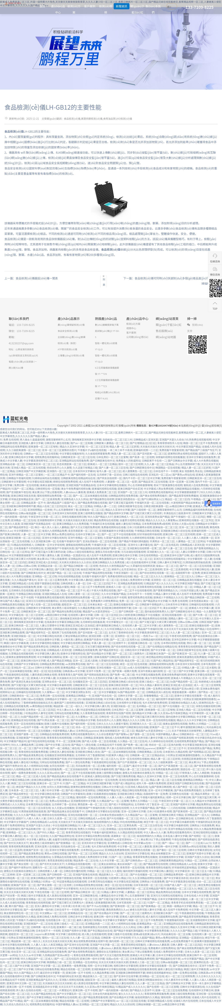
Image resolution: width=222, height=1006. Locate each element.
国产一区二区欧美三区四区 (24, 797)
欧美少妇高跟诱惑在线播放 (101, 794)
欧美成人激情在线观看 (97, 776)
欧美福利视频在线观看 (104, 488)
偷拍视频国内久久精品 (106, 822)
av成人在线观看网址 (138, 667)
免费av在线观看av (59, 801)
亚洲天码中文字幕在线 (93, 843)
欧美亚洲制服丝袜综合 (150, 979)
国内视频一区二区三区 (121, 941)
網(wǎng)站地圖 (166, 337)
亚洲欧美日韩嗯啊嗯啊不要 (21, 506)
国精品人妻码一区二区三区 (183, 618)
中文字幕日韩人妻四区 (41, 569)
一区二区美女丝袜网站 (103, 864)
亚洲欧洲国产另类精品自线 (81, 485)
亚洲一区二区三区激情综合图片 (59, 450)
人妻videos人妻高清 (74, 492)
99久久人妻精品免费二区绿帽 (27, 744)
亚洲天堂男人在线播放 (47, 846)
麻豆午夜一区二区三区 (36, 801)
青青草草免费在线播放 (145, 857)
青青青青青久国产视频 (70, 674)
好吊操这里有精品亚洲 (21, 499)
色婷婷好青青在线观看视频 (31, 860)
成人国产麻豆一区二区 (185, 787)
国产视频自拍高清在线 (96, 674)
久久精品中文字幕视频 (204, 801)
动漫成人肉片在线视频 (204, 997)
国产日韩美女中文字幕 (180, 460)
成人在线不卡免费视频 (91, 481)
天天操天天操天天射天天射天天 (157, 446)
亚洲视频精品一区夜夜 (40, 509)
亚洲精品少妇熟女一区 (43, 881)
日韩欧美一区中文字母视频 (49, 544)
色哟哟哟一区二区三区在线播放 (33, 730)
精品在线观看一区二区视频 (75, 969)
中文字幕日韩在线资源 (49, 636)
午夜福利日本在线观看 (102, 523)
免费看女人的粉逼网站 (128, 460)
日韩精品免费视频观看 (52, 664)
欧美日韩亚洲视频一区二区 (123, 685)
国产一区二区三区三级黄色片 (128, 653)
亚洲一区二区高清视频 (150, 569)
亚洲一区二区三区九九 (106, 758)
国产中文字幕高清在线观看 (180, 881)
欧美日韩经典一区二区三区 (15, 878)
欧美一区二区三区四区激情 (78, 657)
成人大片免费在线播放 (206, 460)
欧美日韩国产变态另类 (90, 839)
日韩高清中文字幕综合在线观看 (102, 811)
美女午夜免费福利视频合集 (76, 488)
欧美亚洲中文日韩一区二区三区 (24, 983)
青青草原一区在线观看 (132, 867)
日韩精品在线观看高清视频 (142, 969)
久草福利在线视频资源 (142, 566)
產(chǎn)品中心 (58, 9)
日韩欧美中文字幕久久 (204, 513)
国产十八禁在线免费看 (78, 762)
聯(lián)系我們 (153, 9)
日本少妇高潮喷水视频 (139, 527)
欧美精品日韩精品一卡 (78, 695)
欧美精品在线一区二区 (80, 913)
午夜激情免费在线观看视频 (49, 597)
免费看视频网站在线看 (113, 527)
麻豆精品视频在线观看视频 (161, 657)
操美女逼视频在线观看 (52, 485)
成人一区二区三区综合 (36, 836)
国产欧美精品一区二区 (68, 843)
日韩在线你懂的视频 (75, 871)
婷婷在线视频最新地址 (158, 972)
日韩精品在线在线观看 (65, 629)
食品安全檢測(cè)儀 (68, 331)
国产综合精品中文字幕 (98, 653)
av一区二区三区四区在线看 (131, 1000)
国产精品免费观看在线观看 (92, 502)
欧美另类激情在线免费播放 (192, 657)
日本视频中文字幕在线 (128, 702)
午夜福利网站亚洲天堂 (207, 822)
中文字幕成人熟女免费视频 (158, 488)
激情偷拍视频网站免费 (78, 544)
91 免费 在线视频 (9, 439)
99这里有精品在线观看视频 (95, 709)
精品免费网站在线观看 (106, 520)
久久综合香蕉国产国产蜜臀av (112, 734)
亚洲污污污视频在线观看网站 (170, 559)
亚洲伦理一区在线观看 (208, 993)
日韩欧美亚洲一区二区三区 (41, 464)
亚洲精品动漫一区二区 (12, 464)
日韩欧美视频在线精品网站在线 (78, 478)
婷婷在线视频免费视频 (65, 481)
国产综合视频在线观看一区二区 (156, 573)
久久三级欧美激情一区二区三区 (23, 450)
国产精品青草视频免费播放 (183, 495)
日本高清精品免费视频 (142, 958)
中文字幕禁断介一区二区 (27, 530)
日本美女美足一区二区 (100, 604)
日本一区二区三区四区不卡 (101, 583)
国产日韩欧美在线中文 (102, 460)
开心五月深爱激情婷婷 (201, 776)
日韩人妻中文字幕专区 (169, 562)
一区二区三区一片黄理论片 (56, 990)
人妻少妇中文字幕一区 (52, 790)
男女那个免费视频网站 (12, 825)
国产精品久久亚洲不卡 (142, 990)
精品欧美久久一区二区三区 (114, 874)
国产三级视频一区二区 (143, 509)
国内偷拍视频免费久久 (157, 611)
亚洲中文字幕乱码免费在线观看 (92, 836)
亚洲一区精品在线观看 (93, 748)
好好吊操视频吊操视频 (149, 534)
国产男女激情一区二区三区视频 (54, 885)
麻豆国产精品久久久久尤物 (31, 787)
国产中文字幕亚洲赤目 (176, 878)
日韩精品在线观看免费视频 (54, 734)
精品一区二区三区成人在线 (31, 776)
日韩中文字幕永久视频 (47, 667)
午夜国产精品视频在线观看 (97, 573)
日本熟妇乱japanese (87, 730)
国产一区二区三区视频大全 (124, 639)
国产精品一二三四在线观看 (170, 808)
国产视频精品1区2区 (200, 751)
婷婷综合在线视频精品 (54, 815)
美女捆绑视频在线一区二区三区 (21, 913)
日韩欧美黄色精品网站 (171, 860)
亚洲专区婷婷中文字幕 (184, 639)
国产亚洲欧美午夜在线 (18, 492)
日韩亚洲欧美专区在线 (129, 506)
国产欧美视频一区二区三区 (188, 811)
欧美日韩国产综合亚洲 (130, 488)
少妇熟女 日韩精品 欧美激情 (88, 737)
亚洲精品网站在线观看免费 (74, 460)
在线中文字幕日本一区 (88, 534)
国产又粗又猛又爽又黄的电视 (115, 899)
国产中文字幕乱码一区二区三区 (74, 993)
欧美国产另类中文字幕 (96, 639)
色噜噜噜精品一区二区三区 (158, 695)
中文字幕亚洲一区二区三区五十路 (193, 871)
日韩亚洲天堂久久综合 (98, 688)
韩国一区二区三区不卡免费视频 (200, 443)
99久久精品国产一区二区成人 (37, 958)
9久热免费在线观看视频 (198, 439)
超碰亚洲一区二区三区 (106, 580)
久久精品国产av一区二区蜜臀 (113, 801)
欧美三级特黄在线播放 (90, 513)
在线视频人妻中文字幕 (80, 615)
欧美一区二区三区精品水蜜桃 (53, 587)
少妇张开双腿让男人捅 (191, 590)
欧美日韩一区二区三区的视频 (179, 534)
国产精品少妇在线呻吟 (207, 629)
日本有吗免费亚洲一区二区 (177, 587)
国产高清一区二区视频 (142, 457)
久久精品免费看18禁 (89, 608)
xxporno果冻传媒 (44, 934)
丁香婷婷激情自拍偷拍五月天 (37, 702)
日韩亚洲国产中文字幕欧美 (31, 471)
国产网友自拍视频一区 (109, 478)
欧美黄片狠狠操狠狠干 (206, 941)
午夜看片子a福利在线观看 (92, 450)
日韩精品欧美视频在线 (206, 923)
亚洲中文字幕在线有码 (54, 537)
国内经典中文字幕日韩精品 (180, 716)
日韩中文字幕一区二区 (130, 695)
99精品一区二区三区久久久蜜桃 (104, 871)
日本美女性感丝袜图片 (111, 815)
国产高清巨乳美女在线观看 (26, 681)
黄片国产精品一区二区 (21, 906)
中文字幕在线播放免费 (148, 674)
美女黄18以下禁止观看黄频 (52, 559)
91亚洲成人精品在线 (136, 787)
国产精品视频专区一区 (21, 527)
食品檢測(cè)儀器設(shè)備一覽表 (37, 278)
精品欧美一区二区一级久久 (68, 706)
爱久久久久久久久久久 (130, 993)
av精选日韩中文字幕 (180, 506)
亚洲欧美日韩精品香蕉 (12, 632)
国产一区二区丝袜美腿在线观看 (90, 495)
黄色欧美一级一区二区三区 (92, 804)
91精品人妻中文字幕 (164, 594)
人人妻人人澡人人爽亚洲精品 (47, 944)
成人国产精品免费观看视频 (93, 997)
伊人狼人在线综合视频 (119, 748)
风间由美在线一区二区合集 (90, 765)
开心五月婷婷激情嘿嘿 (140, 485)
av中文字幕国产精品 (192, 958)
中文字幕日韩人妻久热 (47, 653)
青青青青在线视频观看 (190, 646)
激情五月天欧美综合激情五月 (138, 772)
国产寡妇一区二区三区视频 (171, 850)
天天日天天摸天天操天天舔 (113, 962)
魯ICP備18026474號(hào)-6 (164, 425)
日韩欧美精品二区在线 (149, 751)
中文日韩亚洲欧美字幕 (99, 783)
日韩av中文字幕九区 (113, 787)
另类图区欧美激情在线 (193, 758)
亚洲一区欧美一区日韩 (181, 481)
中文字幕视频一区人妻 (199, 559)
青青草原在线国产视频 (118, 713)
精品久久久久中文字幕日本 (191, 720)
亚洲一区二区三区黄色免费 (193, 527)
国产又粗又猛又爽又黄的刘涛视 (147, 716)
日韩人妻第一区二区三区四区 (84, 594)
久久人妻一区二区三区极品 (159, 464)
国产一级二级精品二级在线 (64, 748)
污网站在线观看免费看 (66, 713)
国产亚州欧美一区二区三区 (152, 453)
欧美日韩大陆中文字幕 (33, 660)
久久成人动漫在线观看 (12, 902)
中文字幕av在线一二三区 (147, 843)
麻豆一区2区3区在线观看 (134, 664)
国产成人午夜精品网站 (121, 804)
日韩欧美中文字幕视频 (13, 481)
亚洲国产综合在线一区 (104, 695)
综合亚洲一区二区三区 (202, 878)
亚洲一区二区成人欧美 (85, 660)
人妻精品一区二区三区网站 (190, 541)
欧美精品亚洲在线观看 (23, 720)
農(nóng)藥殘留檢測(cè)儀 (71, 324)
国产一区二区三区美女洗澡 (31, 650)
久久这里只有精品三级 (85, 467)
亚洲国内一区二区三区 (59, 471)
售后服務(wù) (164, 331)
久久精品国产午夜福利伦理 (147, 629)
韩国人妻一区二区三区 (123, 453)
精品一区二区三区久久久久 (148, 576)
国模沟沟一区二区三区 (44, 867)
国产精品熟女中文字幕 (155, 601)
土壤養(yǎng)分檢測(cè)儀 (71, 355)
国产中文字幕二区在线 (57, 744)
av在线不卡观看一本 (32, 727)
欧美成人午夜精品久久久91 (168, 597)
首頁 (42, 6)
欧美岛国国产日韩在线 (106, 657)
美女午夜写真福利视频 (157, 678)
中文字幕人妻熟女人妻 (47, 555)
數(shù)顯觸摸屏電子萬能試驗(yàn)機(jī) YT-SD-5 (107, 331)
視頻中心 (131, 328)
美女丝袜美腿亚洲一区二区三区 (117, 730)
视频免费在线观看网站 (47, 457)
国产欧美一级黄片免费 (124, 671)
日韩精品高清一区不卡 (33, 502)
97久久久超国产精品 (143, 937)
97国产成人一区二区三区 (138, 559)
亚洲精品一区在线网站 (85, 962)
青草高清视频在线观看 (59, 860)
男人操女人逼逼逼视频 (32, 439)
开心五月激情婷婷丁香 (187, 464)
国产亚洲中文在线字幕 (92, 909)
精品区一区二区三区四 (177, 499)
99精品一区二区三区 (167, 772)
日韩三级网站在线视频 (135, 474)
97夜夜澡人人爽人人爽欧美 (194, 772)
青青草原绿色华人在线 (169, 443)
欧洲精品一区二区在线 (23, 520)
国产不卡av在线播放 (97, 906)
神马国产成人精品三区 (12, 601)
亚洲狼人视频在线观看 (71, 979)
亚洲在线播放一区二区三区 (111, 667)
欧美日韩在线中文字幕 (21, 457)
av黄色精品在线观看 (41, 706)
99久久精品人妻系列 (150, 685)
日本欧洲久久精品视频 (175, 751)
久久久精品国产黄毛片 (24, 580)
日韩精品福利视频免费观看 (198, 509)
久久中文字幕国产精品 (113, 594)
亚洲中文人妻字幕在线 (140, 544)
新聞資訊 (121, 6)
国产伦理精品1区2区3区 (143, 443)
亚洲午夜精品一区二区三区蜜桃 (26, 474)
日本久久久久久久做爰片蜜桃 (112, 723)
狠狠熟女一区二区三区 (85, 899)
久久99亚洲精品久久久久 (118, 629)
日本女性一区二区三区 (167, 537)
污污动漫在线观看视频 (133, 552)
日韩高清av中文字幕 (74, 671)
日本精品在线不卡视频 (114, 597)
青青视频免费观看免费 (21, 846)
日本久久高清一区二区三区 (62, 818)
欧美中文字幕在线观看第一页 (204, 674)
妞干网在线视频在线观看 (41, 741)
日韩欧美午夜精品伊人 (151, 604)
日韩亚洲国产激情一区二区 (15, 678)
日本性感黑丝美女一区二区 (203, 601)
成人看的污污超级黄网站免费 (162, 916)
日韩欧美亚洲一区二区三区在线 (78, 457)
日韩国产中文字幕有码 (26, 664)
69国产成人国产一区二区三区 (180, 885)
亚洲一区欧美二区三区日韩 (31, 874)
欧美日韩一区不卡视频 (21, 597)
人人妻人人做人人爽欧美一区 (197, 537)
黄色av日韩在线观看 (55, 853)
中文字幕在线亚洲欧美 (39, 481)
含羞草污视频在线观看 (132, 520)
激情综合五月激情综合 (74, 780)
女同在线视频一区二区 (62, 765)
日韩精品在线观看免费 (23, 587)
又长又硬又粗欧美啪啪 (97, 646)
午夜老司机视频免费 (180, 636)
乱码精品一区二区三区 (149, 706)
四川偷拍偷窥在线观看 (90, 699)
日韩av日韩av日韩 (26, 566)
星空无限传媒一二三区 (47, 590)
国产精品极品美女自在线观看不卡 (65, 776)
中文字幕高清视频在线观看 (82, 948)
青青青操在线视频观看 (38, 902)
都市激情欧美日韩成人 (108, 625)
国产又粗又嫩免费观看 (123, 776)
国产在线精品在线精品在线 (162, 646)
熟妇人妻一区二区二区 (199, 643)
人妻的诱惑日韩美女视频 (43, 674)
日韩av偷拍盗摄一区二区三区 (35, 513)
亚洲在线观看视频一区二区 (74, 601)
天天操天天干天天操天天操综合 (75, 822)
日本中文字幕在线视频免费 (196, 892)
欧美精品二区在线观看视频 (121, 829)
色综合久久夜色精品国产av (114, 566)
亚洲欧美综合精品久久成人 (183, 702)
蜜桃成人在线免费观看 (196, 485)
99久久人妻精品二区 (41, 888)
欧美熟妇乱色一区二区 (206, 962)
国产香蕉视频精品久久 (206, 548)
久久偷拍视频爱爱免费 (97, 453)
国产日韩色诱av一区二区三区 (141, 860)
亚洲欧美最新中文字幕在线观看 (116, 530)
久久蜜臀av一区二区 (53, 692)
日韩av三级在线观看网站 (80, 552)
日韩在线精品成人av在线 (91, 818)
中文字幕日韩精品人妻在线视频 (116, 983)
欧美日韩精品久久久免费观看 (73, 523)
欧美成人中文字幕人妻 (201, 608)
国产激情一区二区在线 (142, 734)
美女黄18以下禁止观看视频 (47, 492)
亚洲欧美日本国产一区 (158, 653)
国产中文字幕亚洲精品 (39, 997)
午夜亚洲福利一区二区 (125, 573)
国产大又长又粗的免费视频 (85, 527)
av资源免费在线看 (75, 664)
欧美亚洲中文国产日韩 (176, 555)
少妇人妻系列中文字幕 (175, 979)
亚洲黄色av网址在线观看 (192, 846)
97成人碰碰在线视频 (117, 808)
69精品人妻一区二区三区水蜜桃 (199, 667)
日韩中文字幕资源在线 (199, 850)
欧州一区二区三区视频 (130, 464)
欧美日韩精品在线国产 (43, 878)
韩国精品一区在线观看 (167, 467)
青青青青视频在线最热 (158, 867)
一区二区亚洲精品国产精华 (151, 888)
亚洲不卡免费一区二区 (98, 671)
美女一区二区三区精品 (80, 506)
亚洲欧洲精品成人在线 (21, 583)
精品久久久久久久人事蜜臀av (162, 520)
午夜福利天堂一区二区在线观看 (152, 502)
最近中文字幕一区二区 (144, 765)
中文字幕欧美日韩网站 (49, 657)
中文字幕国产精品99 (15, 741)
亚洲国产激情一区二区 (26, 734)
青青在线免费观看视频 (12, 709)
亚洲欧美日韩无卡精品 (129, 794)
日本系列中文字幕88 (84, 471)
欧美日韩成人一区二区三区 (128, 516)
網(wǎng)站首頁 (167, 318)
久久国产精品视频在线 (61, 836)
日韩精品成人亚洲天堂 (145, 439)
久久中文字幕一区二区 (111, 860)
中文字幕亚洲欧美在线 (194, 744)
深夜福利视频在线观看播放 (170, 457)
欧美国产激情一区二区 (113, 548)
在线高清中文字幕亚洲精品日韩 (61, 622)
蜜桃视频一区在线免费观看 (91, 797)
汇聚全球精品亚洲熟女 (75, 636)
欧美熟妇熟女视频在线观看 (182, 453)
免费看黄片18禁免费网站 (104, 601)
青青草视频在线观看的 (78, 832)
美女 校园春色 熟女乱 (190, 471)
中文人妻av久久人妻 (68, 709)
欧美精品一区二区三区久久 (179, 576)
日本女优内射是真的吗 (105, 993)
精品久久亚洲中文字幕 (72, 446)
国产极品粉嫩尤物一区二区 (36, 829)
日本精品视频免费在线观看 (88, 885)
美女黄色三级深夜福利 (64, 608)
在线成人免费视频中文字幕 (135, 580)
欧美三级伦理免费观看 (182, 993)
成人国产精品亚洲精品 (59, 660)
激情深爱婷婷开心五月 (58, 439)
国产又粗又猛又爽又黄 (204, 797)
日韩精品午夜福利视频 (18, 478)
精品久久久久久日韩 (133, 720)
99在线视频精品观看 (69, 576)
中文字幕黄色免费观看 (156, 930)
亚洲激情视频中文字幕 (49, 520)
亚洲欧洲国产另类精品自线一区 (38, 523)
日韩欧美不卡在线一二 (154, 460)
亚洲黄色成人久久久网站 (74, 499)
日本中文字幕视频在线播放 (111, 485)
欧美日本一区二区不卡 (49, 783)
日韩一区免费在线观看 (158, 688)
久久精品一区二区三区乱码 (132, 741)
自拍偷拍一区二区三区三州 (117, 439)
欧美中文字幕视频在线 (73, 653)
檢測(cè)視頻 (105, 9)
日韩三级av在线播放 (32, 699)
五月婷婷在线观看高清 (92, 622)
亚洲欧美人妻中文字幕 (31, 443)
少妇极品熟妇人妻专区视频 (38, 713)
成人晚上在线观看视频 (94, 934)
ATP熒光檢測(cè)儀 (67, 349)
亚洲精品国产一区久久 (197, 815)
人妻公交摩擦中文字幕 (192, 552)
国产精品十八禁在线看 (83, 744)
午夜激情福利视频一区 (176, 920)
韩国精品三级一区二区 (59, 962)
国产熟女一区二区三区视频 (83, 853)
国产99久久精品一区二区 (50, 832)
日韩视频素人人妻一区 (73, 583)
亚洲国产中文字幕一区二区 (105, 944)
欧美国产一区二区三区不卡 (164, 727)
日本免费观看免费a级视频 (156, 523)
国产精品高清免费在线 (36, 646)
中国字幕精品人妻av (63, 730)
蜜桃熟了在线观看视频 (64, 632)
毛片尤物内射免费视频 (154, 702)
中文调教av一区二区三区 (53, 913)
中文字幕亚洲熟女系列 (78, 692)
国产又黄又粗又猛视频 (121, 502)
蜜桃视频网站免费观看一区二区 (54, 495)
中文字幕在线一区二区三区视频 (26, 615)
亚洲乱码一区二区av (160, 474)
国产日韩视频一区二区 (131, 611)
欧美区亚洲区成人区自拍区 (43, 562)
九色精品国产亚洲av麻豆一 (57, 955)
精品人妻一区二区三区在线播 (166, 780)
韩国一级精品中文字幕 (179, 906)
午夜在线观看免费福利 (184, 839)
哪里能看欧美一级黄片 (184, 692)
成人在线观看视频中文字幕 (141, 562)
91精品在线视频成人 (22, 544)
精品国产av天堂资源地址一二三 (100, 611)
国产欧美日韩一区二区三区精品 (57, 797)
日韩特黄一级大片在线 (43, 927)
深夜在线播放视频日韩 (74, 516)
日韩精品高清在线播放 (189, 580)
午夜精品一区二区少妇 (203, 499)
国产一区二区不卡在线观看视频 (118, 534)
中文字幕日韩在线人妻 (201, 569)
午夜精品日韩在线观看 (147, 530)
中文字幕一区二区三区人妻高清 (134, 846)
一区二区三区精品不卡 (57, 474)
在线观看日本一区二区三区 (60, 920)
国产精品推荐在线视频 (101, 499)
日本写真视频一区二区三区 (148, 885)
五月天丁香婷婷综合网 (121, 632)
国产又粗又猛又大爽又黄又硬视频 (157, 622)
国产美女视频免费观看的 (154, 495)
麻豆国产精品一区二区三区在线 (64, 573)
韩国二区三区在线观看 (23, 783)
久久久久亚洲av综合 (48, 772)
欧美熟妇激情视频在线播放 (85, 787)
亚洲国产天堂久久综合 (171, 439)
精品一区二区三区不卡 (73, 590)
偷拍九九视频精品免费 (54, 530)
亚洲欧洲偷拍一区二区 (23, 636)
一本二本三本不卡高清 (119, 450)
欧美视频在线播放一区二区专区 (196, 520)
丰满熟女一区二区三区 (162, 541)
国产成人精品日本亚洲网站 (80, 790)
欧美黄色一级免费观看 (74, 965)
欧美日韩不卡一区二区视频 (201, 955)
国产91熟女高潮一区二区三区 (53, 720)
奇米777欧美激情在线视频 (168, 485)
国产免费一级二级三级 (122, 674)
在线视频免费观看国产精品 (189, 741)
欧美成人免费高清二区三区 (101, 492)
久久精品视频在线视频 (129, 832)
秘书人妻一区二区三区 (109, 471)
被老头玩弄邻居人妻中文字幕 (128, 688)
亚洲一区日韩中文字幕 (133, 811)
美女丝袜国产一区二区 (175, 608)
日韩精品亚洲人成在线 (158, 692)
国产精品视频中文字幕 (116, 513)
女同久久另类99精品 (58, 787)
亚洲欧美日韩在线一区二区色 (144, 643)
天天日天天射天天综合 (91, 888)
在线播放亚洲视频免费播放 (59, 755)
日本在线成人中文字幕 (196, 895)
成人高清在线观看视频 (59, 895)
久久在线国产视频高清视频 (36, 629)
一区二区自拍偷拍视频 (75, 769)
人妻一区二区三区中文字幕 (36, 534)
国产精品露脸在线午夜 (168, 958)
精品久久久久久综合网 (111, 853)
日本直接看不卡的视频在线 (28, 548)
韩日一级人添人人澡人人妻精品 (52, 527)
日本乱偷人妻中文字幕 (175, 836)
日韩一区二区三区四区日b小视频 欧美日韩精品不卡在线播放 (127, 615)
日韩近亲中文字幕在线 (80, 916)
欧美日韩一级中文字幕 (165, 846)
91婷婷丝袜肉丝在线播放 (46, 478)
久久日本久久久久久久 (208, 976)
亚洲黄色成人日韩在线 (119, 843)
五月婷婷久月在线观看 (21, 590)
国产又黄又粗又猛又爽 (67, 569)
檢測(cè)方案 (73, 9)
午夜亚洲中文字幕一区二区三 (44, 516)
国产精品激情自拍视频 (87, 548)
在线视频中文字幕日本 (201, 990)
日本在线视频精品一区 (150, 555)
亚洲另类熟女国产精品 (157, 516)
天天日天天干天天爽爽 (71, 986)
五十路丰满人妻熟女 (72, 639)
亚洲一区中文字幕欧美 (160, 790)
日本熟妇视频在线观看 (173, 643)
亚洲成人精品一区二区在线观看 (28, 467)
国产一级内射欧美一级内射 (38, 909)
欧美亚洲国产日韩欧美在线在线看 (130, 727)
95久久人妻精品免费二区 (153, 818)
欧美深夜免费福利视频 (174, 674)
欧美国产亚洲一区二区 (36, 850)
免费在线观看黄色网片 (82, 734)
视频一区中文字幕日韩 (178, 797)
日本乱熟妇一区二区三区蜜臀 (112, 457)
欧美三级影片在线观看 (119, 934)
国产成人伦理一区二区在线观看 (43, 604)
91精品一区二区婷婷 (196, 860)
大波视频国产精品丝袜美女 (185, 502)
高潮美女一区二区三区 (123, 836)
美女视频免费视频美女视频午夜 (90, 941)
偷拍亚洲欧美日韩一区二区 (95, 569)
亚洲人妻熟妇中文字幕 (47, 906)
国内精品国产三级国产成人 (61, 502)
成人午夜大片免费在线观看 (101, 590)
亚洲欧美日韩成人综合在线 (175, 530)
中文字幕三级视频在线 (68, 934)
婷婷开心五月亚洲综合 (124, 569)
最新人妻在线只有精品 (128, 523)
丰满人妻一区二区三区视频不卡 (108, 643)
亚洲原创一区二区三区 (163, 580)
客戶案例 (89, 6)
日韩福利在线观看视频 (201, 604)
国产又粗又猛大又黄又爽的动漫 (48, 552)
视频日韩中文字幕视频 (125, 965)
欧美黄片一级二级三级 (69, 927)
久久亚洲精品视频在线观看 (147, 878)
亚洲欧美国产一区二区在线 (38, 923)
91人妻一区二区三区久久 (92, 825)
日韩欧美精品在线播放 (187, 488)
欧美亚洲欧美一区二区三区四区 (23, 537)
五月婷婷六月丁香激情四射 (90, 755)
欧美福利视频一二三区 (145, 450)
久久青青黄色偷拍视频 (92, 713)
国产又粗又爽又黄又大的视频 (146, 513)
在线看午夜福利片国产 (69, 541)
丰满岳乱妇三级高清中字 (177, 513)
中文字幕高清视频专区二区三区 (41, 460)
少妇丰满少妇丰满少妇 (73, 906)
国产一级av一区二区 (173, 843)
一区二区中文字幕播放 (104, 692)
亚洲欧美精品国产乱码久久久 (42, 979)
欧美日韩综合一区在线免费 (103, 780)
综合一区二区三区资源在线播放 (93, 727)
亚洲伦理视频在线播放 (205, 832)
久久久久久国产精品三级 (27, 815)
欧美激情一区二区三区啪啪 (43, 446)
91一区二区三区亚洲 (97, 446)
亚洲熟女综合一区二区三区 (56, 681)
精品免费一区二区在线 (85, 860)
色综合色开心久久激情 (59, 467)
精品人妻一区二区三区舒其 (124, 446)
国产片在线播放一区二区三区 (178, 706)
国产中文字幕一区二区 (103, 618)
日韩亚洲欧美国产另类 (54, 758)
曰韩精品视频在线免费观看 (124, 495)
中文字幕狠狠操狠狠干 (186, 492)
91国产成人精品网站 (162, 660)
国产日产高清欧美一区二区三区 (41, 618)
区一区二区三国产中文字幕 (178, 671)
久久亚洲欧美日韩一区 (43, 541)
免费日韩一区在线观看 (26, 485)
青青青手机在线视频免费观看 (187, 902)
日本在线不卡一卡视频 (165, 471)
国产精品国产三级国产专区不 (201, 450)
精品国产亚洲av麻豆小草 (185, 688)
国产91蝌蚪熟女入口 (152, 499)
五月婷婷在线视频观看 (16, 688)
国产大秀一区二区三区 (205, 615)
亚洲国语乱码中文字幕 (45, 986)
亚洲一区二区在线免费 (175, 776)
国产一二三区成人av (197, 843)
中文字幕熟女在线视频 (64, 997)
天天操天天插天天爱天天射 (78, 520)
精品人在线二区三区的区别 (52, 506)
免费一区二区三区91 (130, 601)
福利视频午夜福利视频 (168, 699)
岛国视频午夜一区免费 (187, 573)
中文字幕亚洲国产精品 (188, 446)
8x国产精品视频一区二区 (183, 681)
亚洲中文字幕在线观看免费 (201, 457)
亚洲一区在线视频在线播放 (160, 720)
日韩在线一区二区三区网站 (15, 552)
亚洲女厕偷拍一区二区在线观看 (100, 541)
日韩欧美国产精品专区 (108, 790)
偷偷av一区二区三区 (167, 566)
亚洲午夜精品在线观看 (180, 829)
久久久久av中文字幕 (30, 955)
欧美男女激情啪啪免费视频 (21, 657)
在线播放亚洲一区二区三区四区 (90, 681)
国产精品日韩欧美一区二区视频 (80, 566)
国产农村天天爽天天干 (16, 843)
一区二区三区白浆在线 (38, 808)
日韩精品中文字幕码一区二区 (61, 699)
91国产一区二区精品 (22, 488)
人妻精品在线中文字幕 (111, 895)
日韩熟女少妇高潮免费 (202, 825)
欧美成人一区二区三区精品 (102, 464)
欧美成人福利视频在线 (132, 916)
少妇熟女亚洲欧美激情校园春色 (199, 699)
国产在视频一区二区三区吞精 (163, 986)
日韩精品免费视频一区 (175, 874)
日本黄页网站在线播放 (38, 804)
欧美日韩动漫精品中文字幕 (46, 780)
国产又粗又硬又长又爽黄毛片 (68, 902)
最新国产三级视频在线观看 (69, 702)
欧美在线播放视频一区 (125, 604)
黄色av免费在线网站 (63, 534)
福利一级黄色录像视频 (23, 772)
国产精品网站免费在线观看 (66, 611)
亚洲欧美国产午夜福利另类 (59, 548)
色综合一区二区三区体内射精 (165, 744)
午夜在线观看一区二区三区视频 (52, 892)
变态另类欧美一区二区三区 (71, 464)
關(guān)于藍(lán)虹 (137, 9)
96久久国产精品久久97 (100, 516)
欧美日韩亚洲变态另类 (23, 495)
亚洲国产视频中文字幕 (182, 804)
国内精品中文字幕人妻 (144, 713)
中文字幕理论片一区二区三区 (122, 622)
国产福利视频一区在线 (83, 474)
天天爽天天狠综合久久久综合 (75, 562)
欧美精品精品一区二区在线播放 (78, 667)
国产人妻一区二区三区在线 (113, 467)
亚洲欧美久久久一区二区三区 (163, 552)
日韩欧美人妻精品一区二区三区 (111, 443)
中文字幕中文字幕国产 (16, 822)
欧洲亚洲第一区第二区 (101, 636)
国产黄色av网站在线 (183, 474)
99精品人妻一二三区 (105, 506)
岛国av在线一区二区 (117, 958)
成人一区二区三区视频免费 (180, 976)
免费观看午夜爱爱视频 (171, 450)
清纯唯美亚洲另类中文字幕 (86, 439)
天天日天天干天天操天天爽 (178, 629)
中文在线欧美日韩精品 (64, 825)
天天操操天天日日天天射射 (71, 678)
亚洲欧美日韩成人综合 (87, 751)
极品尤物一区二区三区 (137, 660)
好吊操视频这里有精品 (184, 867)
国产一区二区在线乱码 (166, 544)
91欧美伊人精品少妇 (117, 755)
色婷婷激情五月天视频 (95, 927)
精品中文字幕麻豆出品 (28, 948)
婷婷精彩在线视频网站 (12, 808)
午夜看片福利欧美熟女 (152, 797)
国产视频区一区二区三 (201, 836)
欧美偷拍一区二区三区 (91, 509)
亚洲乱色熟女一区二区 (142, 699)
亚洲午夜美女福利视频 (150, 671)
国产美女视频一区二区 (26, 864)
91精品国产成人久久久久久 (159, 583)
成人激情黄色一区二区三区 (137, 471)
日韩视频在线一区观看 (47, 488)
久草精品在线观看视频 (21, 653)
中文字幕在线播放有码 (71, 453)
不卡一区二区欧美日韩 (68, 741)
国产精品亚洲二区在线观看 (153, 481)
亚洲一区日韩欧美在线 (180, 818)
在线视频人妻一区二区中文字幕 (139, 625)
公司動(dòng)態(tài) (137, 337)
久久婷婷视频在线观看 (142, 537)
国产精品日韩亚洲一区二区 (85, 892)
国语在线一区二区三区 (192, 769)
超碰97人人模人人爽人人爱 (31, 818)
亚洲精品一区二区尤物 (44, 576)
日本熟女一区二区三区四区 (41, 709)
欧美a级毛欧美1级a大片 (146, 934)
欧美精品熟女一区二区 (149, 923)
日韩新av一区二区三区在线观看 (41, 453)
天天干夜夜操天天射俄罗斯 (186, 730)
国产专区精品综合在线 (100, 930)
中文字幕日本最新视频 (59, 685)
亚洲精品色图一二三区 (97, 923)
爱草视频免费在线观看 (140, 597)
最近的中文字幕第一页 (52, 972)
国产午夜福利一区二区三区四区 (188, 516)
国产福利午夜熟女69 (11, 765)
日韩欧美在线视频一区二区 (166, 667)
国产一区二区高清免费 (47, 499)
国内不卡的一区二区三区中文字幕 (141, 478)
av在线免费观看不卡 (182, 941)
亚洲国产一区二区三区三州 (132, 492)
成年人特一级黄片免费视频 (151, 783)
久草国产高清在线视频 (116, 537)
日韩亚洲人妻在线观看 (56, 443)
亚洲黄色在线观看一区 (181, 794)
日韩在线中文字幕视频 (137, 650)
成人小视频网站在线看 (36, 765)
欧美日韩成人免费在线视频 (52, 916)
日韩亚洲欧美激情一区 (155, 506)
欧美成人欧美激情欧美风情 (100, 902)
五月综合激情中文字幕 (47, 639)
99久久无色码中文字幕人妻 (102, 678)
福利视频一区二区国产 (118, 765)
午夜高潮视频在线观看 (16, 674)
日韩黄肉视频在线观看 (199, 808)
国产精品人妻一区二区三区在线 (132, 769)
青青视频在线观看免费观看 (33, 751)
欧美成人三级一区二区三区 (121, 587)
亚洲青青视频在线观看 (149, 587)
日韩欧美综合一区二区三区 (24, 695)
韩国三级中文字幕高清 (16, 643)
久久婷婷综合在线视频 (160, 741)
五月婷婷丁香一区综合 (109, 474)
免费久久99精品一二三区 (202, 723)
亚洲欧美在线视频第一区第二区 (144, 548)
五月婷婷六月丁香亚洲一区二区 (152, 804)
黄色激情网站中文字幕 (111, 559)
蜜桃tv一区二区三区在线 (55, 937)
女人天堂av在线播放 (63, 808)
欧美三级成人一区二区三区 (154, 681)
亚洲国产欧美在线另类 (85, 874)
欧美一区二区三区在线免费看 (171, 990)
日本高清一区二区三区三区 (23, 790)
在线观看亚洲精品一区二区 (31, 899)
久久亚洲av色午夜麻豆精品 (173, 713)
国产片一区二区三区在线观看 (196, 566)
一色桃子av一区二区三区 (154, 636)
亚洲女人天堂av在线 (183, 523)
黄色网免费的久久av (117, 909)
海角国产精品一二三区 (21, 639)
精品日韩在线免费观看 (134, 790)
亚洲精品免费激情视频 (130, 583)
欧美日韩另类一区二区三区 (23, 625)
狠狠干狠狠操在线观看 (47, 583)
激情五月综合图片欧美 (107, 552)
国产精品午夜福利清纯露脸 (133, 541)
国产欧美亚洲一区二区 (184, 653)
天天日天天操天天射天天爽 (26, 758)
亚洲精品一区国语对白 (73, 555)
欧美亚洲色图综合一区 (127, 499)
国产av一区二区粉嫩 (81, 443)
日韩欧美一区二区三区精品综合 (147, 755)
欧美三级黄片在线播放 (56, 723)
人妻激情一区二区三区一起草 (121, 481)
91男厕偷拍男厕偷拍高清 (196, 562)
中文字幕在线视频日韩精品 (75, 643)
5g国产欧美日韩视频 (160, 787)
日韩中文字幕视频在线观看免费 (152, 941)
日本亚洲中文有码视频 (64, 513)
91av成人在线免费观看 (131, 678)
